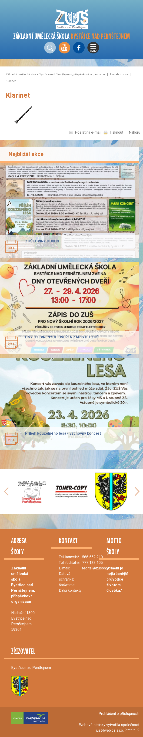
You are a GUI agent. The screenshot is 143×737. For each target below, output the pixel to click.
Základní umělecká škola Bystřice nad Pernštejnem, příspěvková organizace (55, 74)
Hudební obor (119, 74)
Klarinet (11, 81)
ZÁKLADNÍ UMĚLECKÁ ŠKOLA (71, 36)
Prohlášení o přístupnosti (119, 713)
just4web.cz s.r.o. (110, 730)
